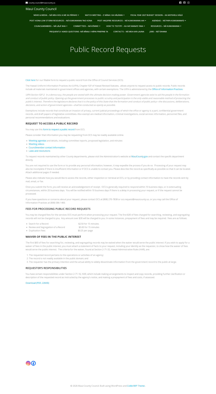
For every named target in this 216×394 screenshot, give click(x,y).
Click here (30, 80)
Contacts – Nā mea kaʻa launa (128, 31)
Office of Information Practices (167, 89)
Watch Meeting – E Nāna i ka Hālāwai (105, 15)
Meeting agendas (37, 140)
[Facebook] (33, 363)
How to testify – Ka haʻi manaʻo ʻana (125, 26)
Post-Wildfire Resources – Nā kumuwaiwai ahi (122, 20)
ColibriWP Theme (136, 385)
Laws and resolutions (39, 151)
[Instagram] (28, 363)
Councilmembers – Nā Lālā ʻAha (51, 26)
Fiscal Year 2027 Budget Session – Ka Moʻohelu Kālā (156, 15)
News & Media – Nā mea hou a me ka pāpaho (57, 15)
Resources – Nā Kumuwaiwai (166, 26)
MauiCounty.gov (139, 156)
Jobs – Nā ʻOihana (158, 31)
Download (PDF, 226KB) (37, 283)
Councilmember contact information (47, 147)
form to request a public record (58, 129)
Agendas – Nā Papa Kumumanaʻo (169, 20)
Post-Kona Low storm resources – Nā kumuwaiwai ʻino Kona (61, 20)
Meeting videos (36, 144)
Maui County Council (41, 8)
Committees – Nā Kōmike (87, 26)
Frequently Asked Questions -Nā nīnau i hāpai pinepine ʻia (78, 31)
